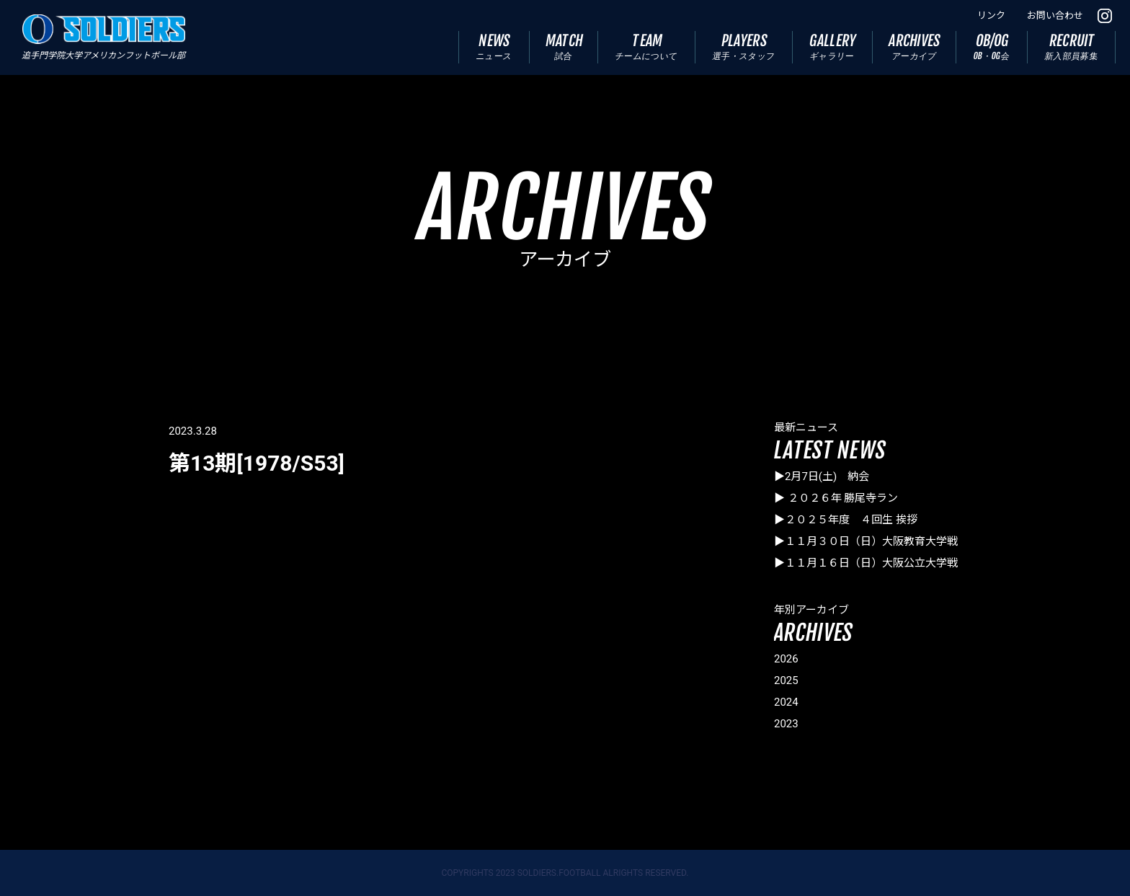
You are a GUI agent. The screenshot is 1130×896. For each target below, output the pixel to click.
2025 (786, 680)
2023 (786, 723)
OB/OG (991, 46)
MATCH (564, 46)
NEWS (493, 46)
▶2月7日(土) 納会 (821, 476)
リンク (991, 15)
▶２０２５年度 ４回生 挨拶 (845, 519)
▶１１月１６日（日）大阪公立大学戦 (866, 562)
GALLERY (833, 46)
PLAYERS (744, 46)
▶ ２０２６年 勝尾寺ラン (836, 498)
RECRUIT (1071, 46)
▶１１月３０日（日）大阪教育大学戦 (866, 541)
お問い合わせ (1055, 15)
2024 (786, 702)
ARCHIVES (915, 46)
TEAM (647, 46)
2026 (786, 658)
